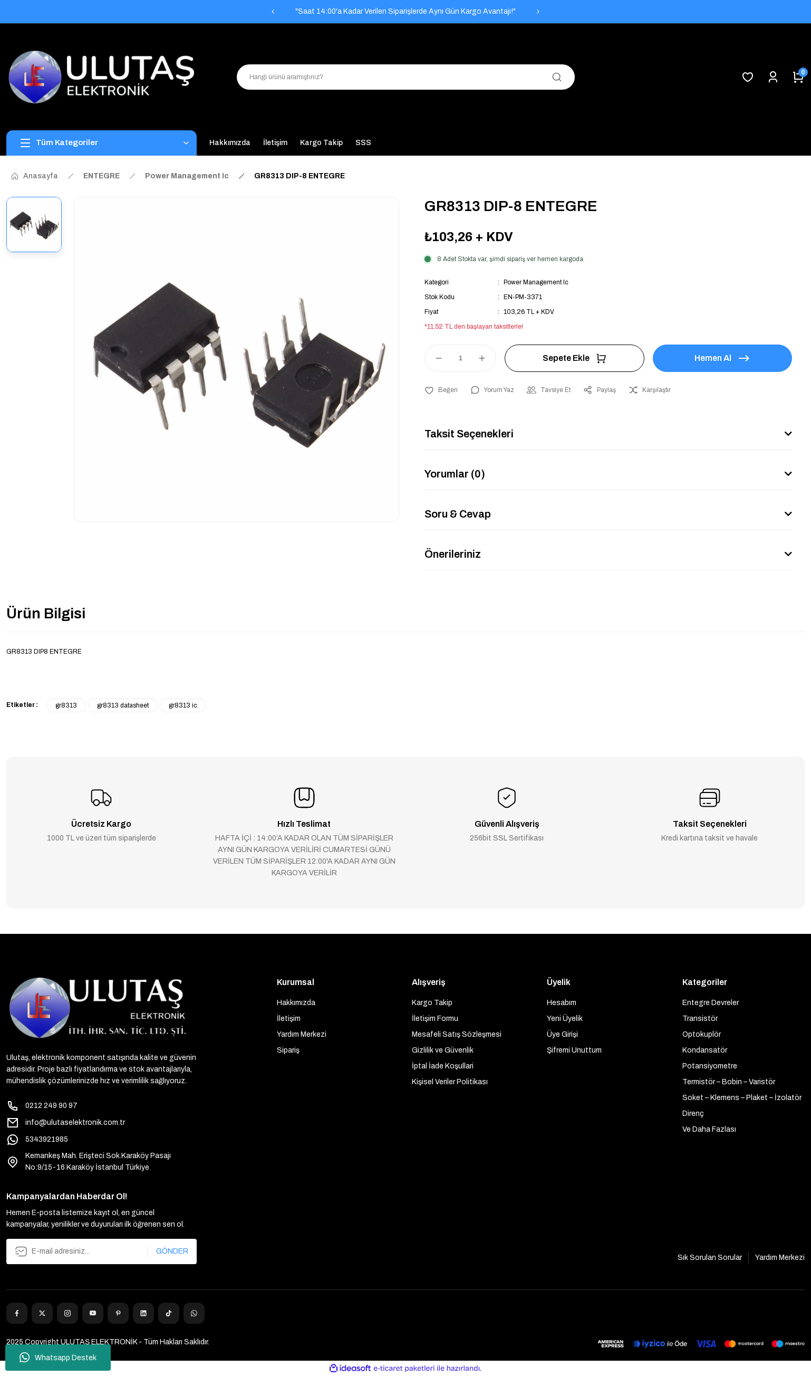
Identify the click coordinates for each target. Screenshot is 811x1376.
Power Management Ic (536, 282)
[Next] (538, 11)
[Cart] (798, 77)
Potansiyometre (709, 1066)
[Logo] (101, 77)
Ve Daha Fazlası (709, 1129)
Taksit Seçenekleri (469, 433)
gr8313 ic (183, 705)
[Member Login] (773, 77)
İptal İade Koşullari (443, 1066)
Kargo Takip (432, 1003)
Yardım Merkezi (301, 1034)
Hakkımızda (296, 1003)
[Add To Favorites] (441, 390)
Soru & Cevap (457, 514)
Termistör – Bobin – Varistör (728, 1082)
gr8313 (66, 705)
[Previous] (272, 11)
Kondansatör (704, 1050)
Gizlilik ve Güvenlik (443, 1050)
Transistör (700, 1019)
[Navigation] (101, 143)
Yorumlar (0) (454, 474)
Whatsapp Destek (58, 1357)
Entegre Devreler (710, 1003)
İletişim (289, 1019)
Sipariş (288, 1050)
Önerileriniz (452, 554)
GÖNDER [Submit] (172, 1251)
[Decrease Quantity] (433, 358)
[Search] (406, 77)
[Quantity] (460, 358)
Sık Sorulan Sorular (710, 1258)
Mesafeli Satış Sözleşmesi (456, 1034)
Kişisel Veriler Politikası (450, 1082)
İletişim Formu (435, 1019)
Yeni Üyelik (565, 1019)
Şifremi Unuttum (574, 1050)
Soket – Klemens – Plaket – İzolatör (742, 1098)
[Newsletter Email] (101, 1251)
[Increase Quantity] (486, 358)
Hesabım (561, 1003)
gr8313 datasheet (123, 705)
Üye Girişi (562, 1034)
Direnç (693, 1113)
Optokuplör (701, 1034)
